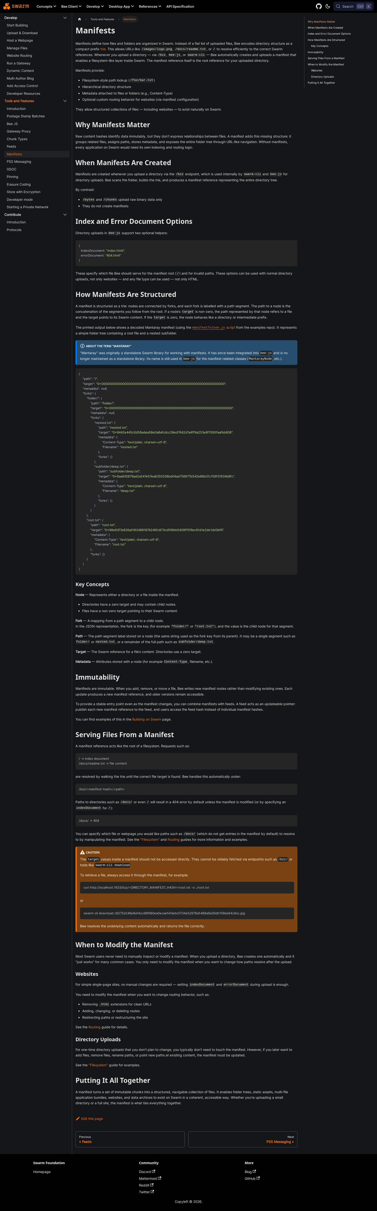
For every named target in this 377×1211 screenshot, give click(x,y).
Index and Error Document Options (329, 33)
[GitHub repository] (319, 6)
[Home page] (79, 19)
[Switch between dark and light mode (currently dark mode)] (327, 6)
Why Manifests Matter (321, 21)
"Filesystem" (150, 839)
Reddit (146, 1185)
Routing (174, 839)
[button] (36, 17)
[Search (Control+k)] (353, 6)
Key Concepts (319, 46)
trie (103, 49)
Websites (316, 70)
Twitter (146, 1192)
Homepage (41, 1172)
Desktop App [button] (119, 6)
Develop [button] (93, 6)
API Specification (180, 6)
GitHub (252, 1178)
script (213, 327)
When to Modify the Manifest (326, 64)
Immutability (315, 52)
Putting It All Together (321, 82)
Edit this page (89, 1119)
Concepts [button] (44, 6)
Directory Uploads (322, 76)
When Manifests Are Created (325, 27)
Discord (147, 1172)
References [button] (148, 6)
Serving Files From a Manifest (326, 58)
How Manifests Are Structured (326, 40)
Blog (250, 1172)
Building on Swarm (146, 719)
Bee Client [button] (69, 6)
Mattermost (150, 1178)
